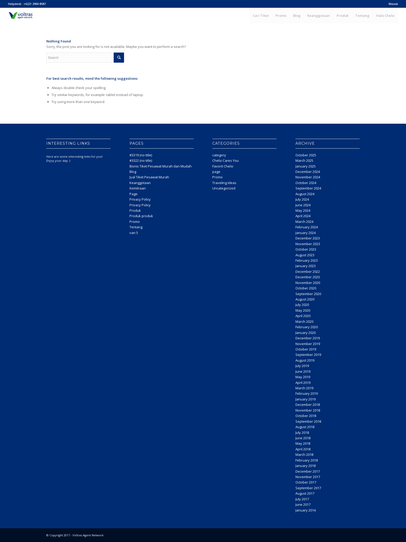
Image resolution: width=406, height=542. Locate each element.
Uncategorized (223, 188)
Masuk (393, 4)
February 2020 (306, 327)
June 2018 (302, 438)
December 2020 (307, 277)
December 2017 (307, 471)
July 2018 (302, 432)
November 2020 (307, 282)
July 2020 (302, 304)
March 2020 (304, 321)
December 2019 (307, 338)
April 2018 (302, 449)
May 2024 (302, 210)
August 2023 (304, 255)
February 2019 (306, 393)
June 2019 (302, 371)
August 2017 (304, 493)
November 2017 (307, 476)
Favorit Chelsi (222, 166)
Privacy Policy (140, 199)
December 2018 (307, 404)
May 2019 (302, 377)
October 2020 (305, 288)
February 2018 (306, 460)
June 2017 (302, 504)
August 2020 (304, 299)
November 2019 (307, 343)
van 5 (133, 232)
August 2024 (304, 194)
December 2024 (307, 171)
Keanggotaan (140, 182)
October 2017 (305, 482)
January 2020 (305, 332)
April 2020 (302, 315)
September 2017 (308, 488)
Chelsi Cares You (225, 160)
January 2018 (305, 465)
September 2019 (308, 354)
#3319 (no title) (140, 155)
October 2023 (305, 249)
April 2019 (302, 382)
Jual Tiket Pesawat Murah (149, 177)
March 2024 (304, 221)
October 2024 (305, 182)
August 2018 (304, 426)
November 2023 (307, 243)
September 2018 (308, 421)
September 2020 (308, 293)
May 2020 (302, 310)
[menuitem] (392, 4)
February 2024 (306, 227)
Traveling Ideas (224, 182)
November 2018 (307, 410)
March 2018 (304, 454)
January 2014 (305, 510)
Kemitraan (137, 188)
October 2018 (305, 415)
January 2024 (305, 232)
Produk (135, 210)
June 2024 (302, 205)
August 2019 (304, 360)
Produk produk (141, 216)
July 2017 (302, 499)
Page (133, 194)
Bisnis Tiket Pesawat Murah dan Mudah (160, 166)
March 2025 (304, 160)
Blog (132, 171)
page (216, 171)
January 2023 (305, 265)
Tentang (135, 227)
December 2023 (307, 238)
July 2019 (302, 365)
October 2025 (305, 155)
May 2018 (302, 443)
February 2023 (306, 260)
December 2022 (307, 271)
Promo (134, 221)
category (219, 155)
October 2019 (305, 349)
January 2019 (305, 399)
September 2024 (308, 188)
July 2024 (302, 199)
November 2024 (307, 177)
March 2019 (304, 388)
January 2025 (305, 166)
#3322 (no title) (140, 160)
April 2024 (302, 216)
